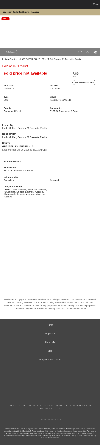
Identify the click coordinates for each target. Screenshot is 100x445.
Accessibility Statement (67, 405)
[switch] (80, 52)
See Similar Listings (84, 82)
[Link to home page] (3, 4)
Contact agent (10, 52)
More (95, 4)
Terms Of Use (17, 405)
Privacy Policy (38, 405)
